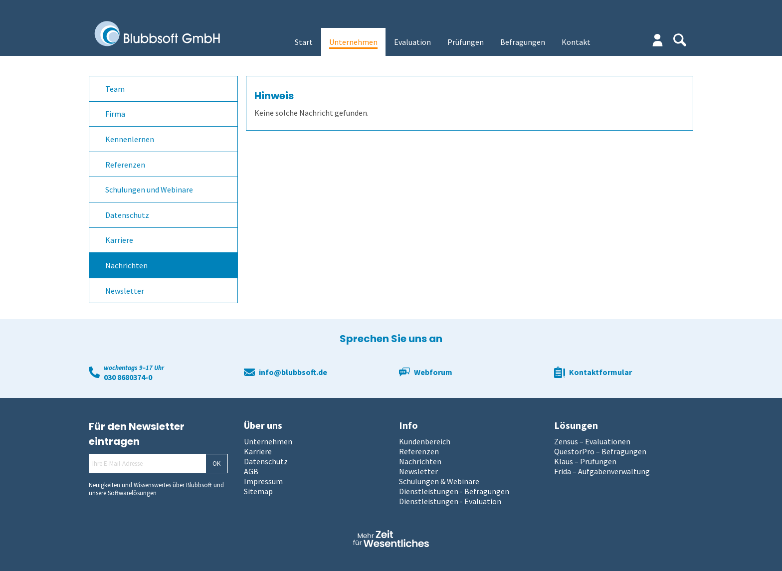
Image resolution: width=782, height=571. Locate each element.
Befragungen (522, 42)
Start (304, 42)
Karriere (119, 240)
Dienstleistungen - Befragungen (454, 491)
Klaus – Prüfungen (585, 461)
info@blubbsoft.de (293, 372)
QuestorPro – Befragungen (600, 451)
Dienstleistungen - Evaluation (450, 501)
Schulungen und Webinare (149, 189)
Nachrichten (126, 265)
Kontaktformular (600, 372)
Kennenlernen (129, 139)
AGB (251, 471)
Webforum (433, 372)
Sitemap (258, 491)
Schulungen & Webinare (439, 481)
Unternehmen (353, 42)
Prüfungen (465, 42)
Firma (115, 114)
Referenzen (125, 165)
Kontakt (576, 42)
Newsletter (124, 291)
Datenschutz (127, 215)
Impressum (263, 481)
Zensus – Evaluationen (592, 441)
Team (115, 89)
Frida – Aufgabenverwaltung (602, 471)
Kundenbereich (424, 441)
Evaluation (412, 42)
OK (216, 463)
